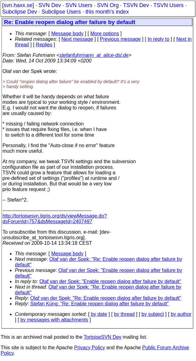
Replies (44, 44)
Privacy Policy (89, 347)
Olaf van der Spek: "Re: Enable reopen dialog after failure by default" (105, 298)
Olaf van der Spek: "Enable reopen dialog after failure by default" (110, 281)
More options (104, 33)
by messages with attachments (54, 319)
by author (181, 314)
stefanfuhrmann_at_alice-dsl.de (93, 55)
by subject (153, 314)
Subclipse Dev (19, 12)
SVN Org (108, 5)
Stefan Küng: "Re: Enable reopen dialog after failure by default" (99, 303)
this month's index (107, 12)
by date (99, 314)
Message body (67, 33)
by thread (124, 314)
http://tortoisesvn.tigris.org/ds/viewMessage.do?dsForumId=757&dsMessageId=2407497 (54, 218)
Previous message (120, 39)
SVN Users (78, 5)
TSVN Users (168, 5)
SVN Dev (49, 5)
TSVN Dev (136, 5)
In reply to (158, 39)
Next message (77, 39)
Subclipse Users (61, 12)
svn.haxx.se (18, 5)
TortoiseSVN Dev (102, 337)
